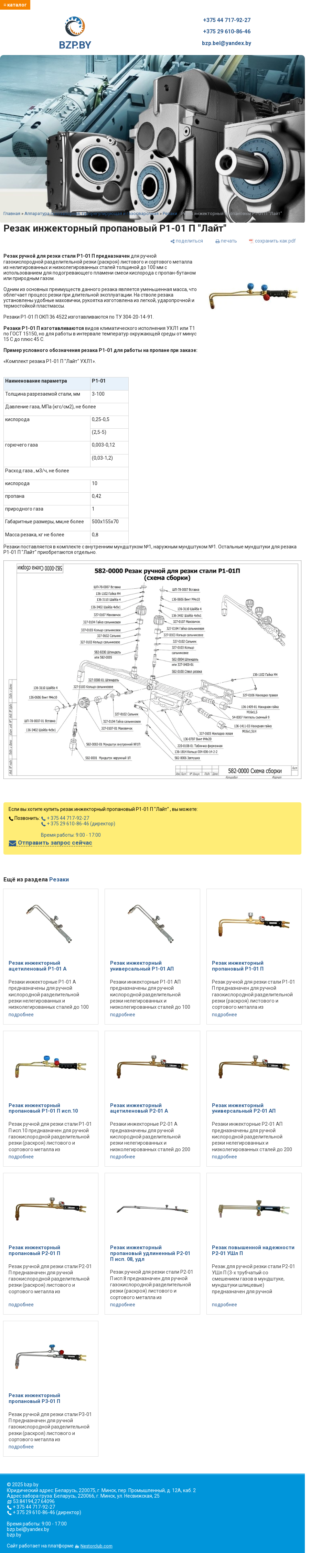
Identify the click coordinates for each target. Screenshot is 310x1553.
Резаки (170, 213)
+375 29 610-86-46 (226, 32)
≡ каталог (15, 5)
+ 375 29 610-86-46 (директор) (78, 823)
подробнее (21, 1014)
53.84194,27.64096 (34, 1501)
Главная (11, 213)
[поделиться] (186, 240)
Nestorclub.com (97, 1546)
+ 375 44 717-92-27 (65, 818)
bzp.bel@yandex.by (226, 43)
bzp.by (14, 1535)
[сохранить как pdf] (272, 240)
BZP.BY (75, 33)
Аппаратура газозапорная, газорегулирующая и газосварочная (91, 213)
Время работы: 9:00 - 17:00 (71, 835)
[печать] (226, 240)
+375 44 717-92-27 (226, 20)
